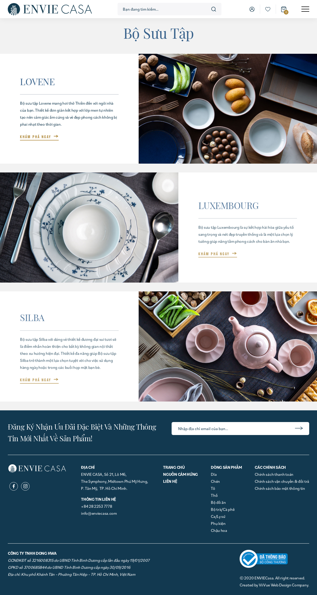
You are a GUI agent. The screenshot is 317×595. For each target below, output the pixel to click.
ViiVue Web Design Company (283, 584)
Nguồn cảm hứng (180, 474)
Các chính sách (270, 467)
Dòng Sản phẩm (226, 467)
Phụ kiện (218, 523)
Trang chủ (174, 467)
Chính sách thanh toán (274, 474)
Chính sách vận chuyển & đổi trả (282, 481)
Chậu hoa (219, 530)
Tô (213, 488)
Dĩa (214, 474)
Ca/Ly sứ (218, 516)
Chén (215, 481)
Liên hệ (170, 481)
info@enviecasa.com (99, 513)
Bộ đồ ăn (218, 502)
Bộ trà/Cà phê (222, 509)
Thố (214, 495)
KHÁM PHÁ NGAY (35, 136)
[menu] (305, 9)
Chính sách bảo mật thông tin (280, 488)
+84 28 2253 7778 (96, 506)
